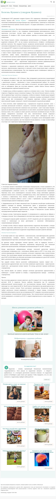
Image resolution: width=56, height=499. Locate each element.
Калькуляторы (23, 6)
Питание (15, 6)
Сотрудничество (32, 481)
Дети (29, 6)
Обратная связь (23, 481)
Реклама (40, 481)
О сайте (15, 481)
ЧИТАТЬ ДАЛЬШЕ (21, 401)
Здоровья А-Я (4, 6)
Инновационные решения (28, 348)
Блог (10, 6)
